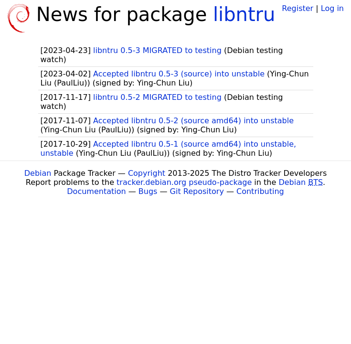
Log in (332, 8)
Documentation (96, 191)
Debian (38, 173)
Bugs (148, 191)
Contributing (260, 191)
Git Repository (197, 191)
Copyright (146, 173)
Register (297, 8)
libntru (244, 14)
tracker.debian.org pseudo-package (184, 182)
